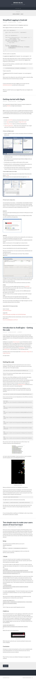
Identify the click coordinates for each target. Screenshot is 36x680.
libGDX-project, (7, 349)
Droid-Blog (18, 3)
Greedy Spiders (23, 351)
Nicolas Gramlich (16, 341)
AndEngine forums (21, 384)
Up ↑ (32, 677)
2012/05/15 (5, 526)
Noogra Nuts (29, 351)
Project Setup (9, 123)
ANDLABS (8, 105)
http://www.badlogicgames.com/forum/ (10, 319)
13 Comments (19, 526)
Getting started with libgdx (14, 99)
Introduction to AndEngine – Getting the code (18, 329)
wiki (7, 175)
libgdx (7, 121)
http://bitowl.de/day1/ (7, 310)
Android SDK (9, 120)
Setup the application (9, 125)
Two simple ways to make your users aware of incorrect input (18, 523)
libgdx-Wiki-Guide (22, 121)
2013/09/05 (5, 101)
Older (5, 665)
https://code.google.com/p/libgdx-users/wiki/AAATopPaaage (14, 314)
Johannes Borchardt (12, 22)
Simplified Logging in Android (15, 20)
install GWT (27, 286)
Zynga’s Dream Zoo (6, 353)
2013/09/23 (5, 22)
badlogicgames (22, 347)
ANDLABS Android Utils (7, 85)
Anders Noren (28, 677)
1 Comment (19, 22)
